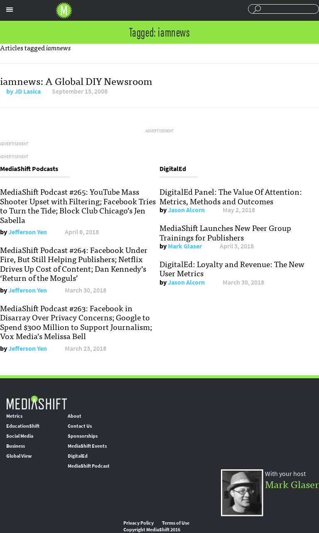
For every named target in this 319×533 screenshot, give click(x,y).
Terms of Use (175, 523)
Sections (9, 9)
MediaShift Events (87, 446)
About (74, 416)
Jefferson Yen (27, 232)
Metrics (14, 416)
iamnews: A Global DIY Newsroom (76, 80)
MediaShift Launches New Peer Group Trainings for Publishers (225, 232)
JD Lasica (28, 91)
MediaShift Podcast (89, 466)
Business (15, 446)
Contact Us (80, 426)
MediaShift (36, 402)
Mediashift (64, 10)
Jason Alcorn (186, 210)
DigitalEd (78, 456)
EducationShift (22, 426)
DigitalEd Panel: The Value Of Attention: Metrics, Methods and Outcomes (231, 196)
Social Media (19, 436)
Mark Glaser (185, 246)
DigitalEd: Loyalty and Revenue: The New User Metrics (232, 268)
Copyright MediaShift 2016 (151, 529)
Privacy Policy (138, 523)
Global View (19, 456)
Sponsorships (83, 436)
